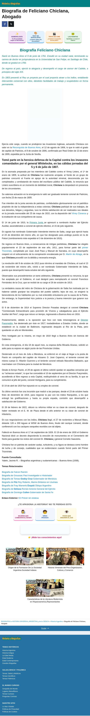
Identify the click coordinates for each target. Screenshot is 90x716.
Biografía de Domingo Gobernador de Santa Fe (27, 493)
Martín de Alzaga (74, 254)
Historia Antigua (8, 653)
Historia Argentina (8, 651)
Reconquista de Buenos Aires (27, 148)
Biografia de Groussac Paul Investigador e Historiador (27, 476)
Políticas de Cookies (9, 712)
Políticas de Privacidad (10, 709)
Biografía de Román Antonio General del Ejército (28, 489)
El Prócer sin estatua (29, 498)
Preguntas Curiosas (9, 697)
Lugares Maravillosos (10, 692)
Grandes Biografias (9, 664)
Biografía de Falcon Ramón (15, 472)
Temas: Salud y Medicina (11, 674)
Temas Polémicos (8, 679)
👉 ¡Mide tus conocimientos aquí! (45, 538)
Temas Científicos (8, 676)
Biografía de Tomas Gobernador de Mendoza (29, 479)
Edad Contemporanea (10, 661)
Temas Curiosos (8, 694)
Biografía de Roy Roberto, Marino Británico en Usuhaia (30, 482)
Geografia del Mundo (10, 689)
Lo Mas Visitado (8, 707)
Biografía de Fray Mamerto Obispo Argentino (26, 486)
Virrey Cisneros (79, 214)
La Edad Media (7, 656)
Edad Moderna (7, 658)
